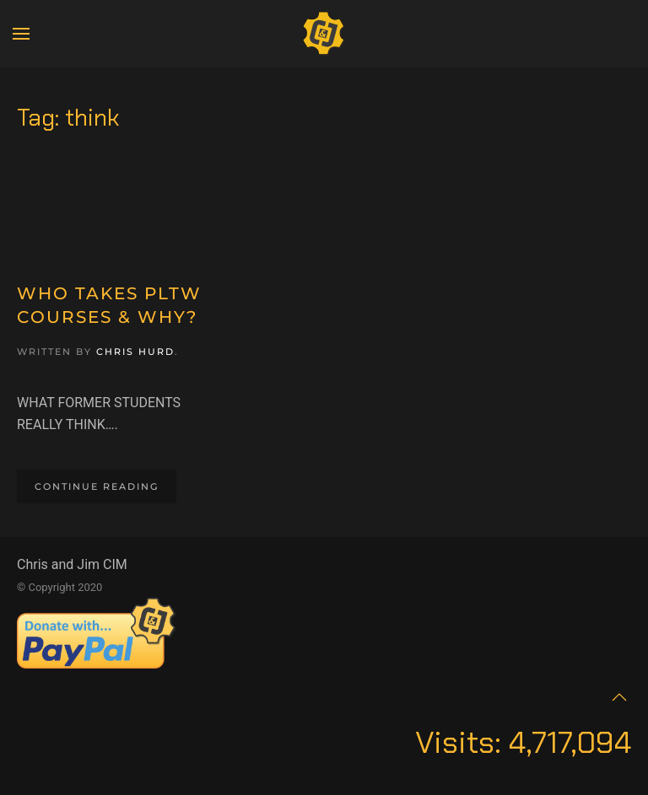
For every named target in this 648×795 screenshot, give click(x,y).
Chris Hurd (135, 351)
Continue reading (97, 486)
